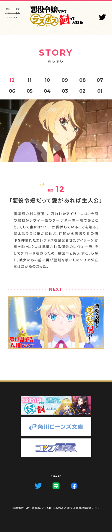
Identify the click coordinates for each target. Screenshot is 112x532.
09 (64, 80)
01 (100, 91)
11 (29, 80)
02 (82, 91)
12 (11, 80)
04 (47, 91)
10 (47, 80)
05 (30, 91)
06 (12, 91)
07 (100, 80)
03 (65, 91)
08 (82, 80)
